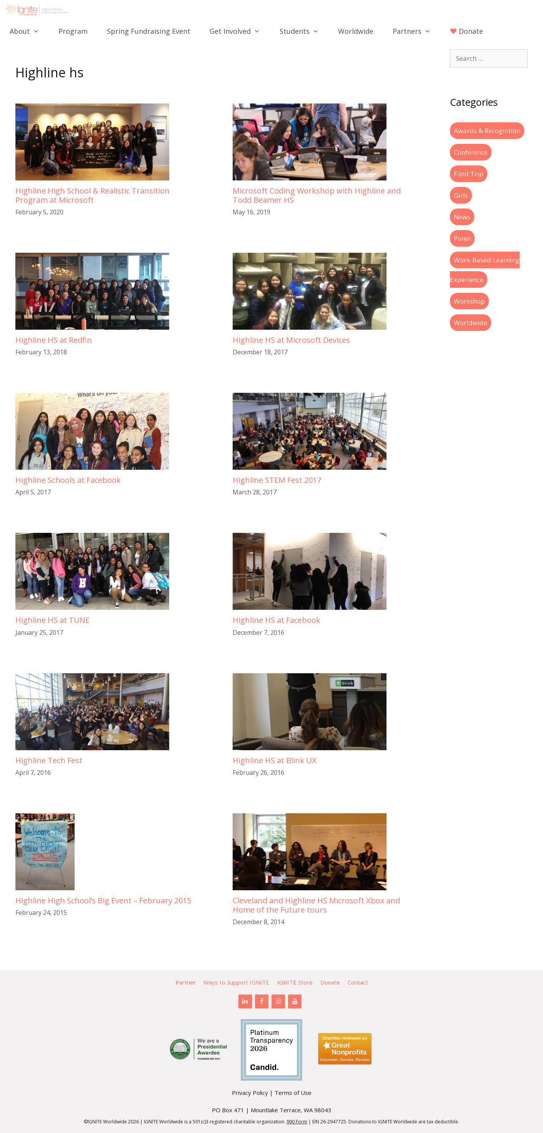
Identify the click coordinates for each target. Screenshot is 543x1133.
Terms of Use (293, 1092)
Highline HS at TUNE (52, 620)
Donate (330, 982)
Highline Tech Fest (48, 760)
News (462, 216)
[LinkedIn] (245, 1001)
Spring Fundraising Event (148, 31)
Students (304, 31)
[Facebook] (261, 1001)
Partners (416, 31)
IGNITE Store (295, 982)
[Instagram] (278, 1001)
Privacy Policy (250, 1092)
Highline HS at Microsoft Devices (291, 340)
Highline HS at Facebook (276, 620)
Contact (358, 982)
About (29, 31)
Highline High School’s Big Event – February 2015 (103, 900)
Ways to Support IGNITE (236, 982)
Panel (462, 238)
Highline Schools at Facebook (68, 480)
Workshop (469, 301)
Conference (471, 152)
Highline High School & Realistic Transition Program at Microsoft (92, 195)
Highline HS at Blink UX (274, 760)
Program (73, 31)
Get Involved (240, 31)
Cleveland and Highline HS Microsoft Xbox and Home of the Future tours (316, 905)
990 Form (296, 1121)
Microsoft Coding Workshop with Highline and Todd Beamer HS (317, 195)
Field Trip (468, 173)
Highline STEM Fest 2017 (277, 480)
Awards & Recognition (487, 130)
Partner (185, 982)
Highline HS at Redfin (53, 340)
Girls (461, 195)
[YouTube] (294, 1001)
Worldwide (355, 31)
